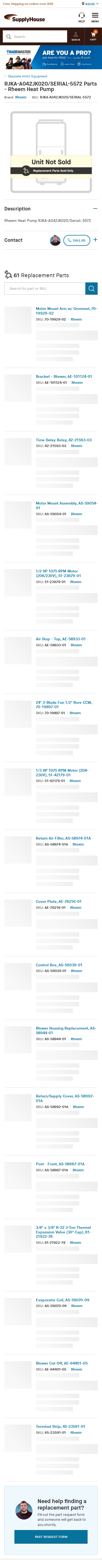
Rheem (20, 97)
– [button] (95, 209)
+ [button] (95, 240)
